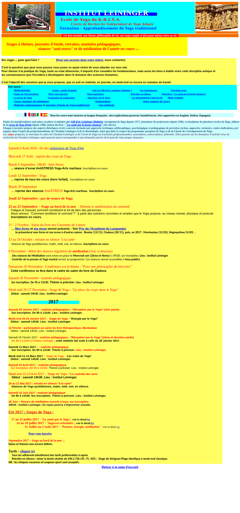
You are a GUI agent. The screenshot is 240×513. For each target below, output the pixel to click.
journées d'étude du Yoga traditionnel (68, 105)
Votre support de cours (156, 101)
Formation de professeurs (61, 97)
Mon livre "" (184, 94)
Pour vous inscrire (58, 94)
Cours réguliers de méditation (31, 101)
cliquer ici (27, 451)
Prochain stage (179, 90)
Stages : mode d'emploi (64, 90)
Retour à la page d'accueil (120, 467)
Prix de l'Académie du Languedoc (102, 228)
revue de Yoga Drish (20, 124)
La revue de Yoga (23, 97)
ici (88, 419)
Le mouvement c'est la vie (147, 97)
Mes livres (22, 228)
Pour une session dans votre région (80, 60)
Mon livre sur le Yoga (99, 97)
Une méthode (106, 105)
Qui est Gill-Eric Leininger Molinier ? (112, 90)
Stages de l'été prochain (26, 94)
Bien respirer (175, 97)
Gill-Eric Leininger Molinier (87, 121)
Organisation (103, 101)
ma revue (40, 228)
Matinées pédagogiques (28, 105)
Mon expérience (95, 94)
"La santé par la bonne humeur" (84, 124)
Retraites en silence (141, 94)
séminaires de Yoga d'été (67, 148)
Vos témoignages (148, 90)
